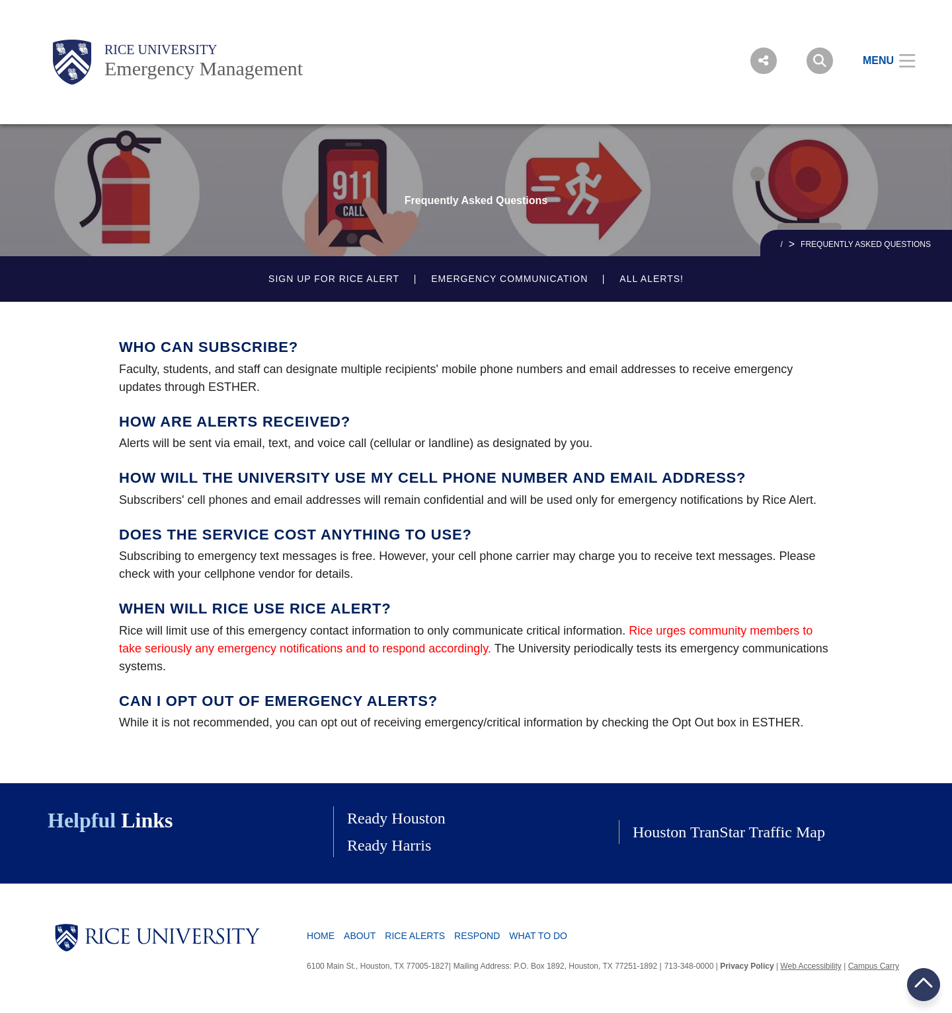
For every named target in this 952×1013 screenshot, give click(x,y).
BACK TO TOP (923, 984)
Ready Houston (396, 818)
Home (321, 935)
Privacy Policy (747, 966)
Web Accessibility (810, 966)
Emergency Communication (509, 278)
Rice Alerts (415, 935)
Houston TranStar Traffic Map (729, 832)
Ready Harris (389, 845)
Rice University (161, 49)
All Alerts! (651, 278)
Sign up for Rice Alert (333, 278)
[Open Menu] (881, 61)
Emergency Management (203, 68)
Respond (477, 935)
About (360, 935)
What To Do (538, 935)
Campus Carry (873, 966)
